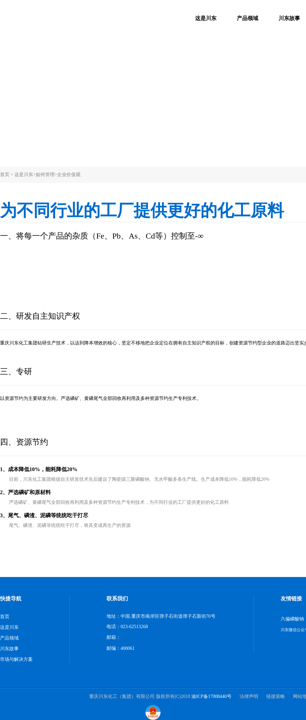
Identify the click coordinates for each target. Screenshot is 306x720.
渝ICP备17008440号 (211, 696)
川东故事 (289, 18)
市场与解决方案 (16, 659)
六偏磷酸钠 (292, 618)
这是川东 (205, 18)
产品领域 (247, 18)
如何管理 (45, 174)
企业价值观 (69, 174)
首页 (4, 174)
